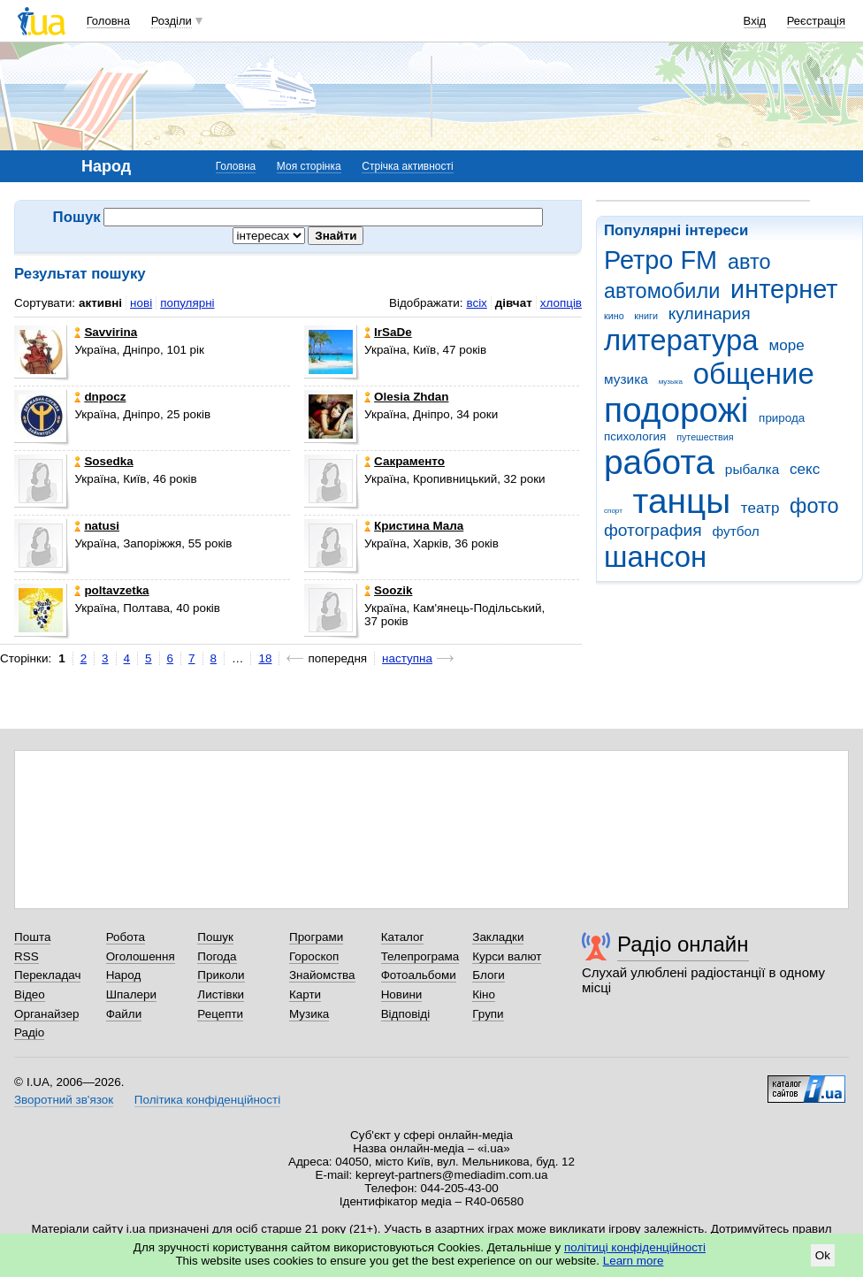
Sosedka (103, 461)
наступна (407, 658)
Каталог (402, 937)
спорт (613, 511)
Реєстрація (816, 20)
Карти (305, 994)
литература (681, 340)
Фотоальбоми (418, 975)
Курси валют (506, 956)
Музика (309, 1014)
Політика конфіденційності (207, 1099)
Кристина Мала (413, 525)
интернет (783, 289)
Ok (822, 1255)
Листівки (220, 994)
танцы (682, 501)
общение (753, 373)
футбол (735, 531)
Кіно (483, 994)
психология (635, 436)
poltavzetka (111, 590)
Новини (402, 994)
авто (749, 261)
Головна (108, 20)
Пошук (215, 937)
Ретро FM (660, 260)
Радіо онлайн (683, 944)
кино (614, 315)
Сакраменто (404, 461)
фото (814, 505)
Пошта (32, 937)
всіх (476, 303)
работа (659, 462)
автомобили (662, 290)
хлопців (561, 303)
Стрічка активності (407, 166)
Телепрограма (420, 956)
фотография (653, 530)
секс (805, 469)
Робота (125, 937)
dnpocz (100, 396)
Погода (216, 956)
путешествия (704, 437)
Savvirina (105, 332)
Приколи (220, 975)
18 (264, 658)
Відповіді (406, 1014)
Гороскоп (314, 956)
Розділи (171, 20)
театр (760, 508)
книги (646, 315)
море (786, 345)
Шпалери (131, 994)
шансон (655, 556)
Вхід (755, 20)
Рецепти (220, 1014)
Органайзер (46, 1014)
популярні (187, 303)
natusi (96, 525)
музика (626, 378)
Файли (124, 1014)
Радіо (29, 1032)
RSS (26, 956)
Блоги (488, 975)
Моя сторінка (309, 166)
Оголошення (140, 956)
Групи (487, 1014)
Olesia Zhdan (406, 396)
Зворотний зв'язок (63, 1099)
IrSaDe (388, 332)
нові (141, 303)
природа (782, 417)
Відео (29, 994)
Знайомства (322, 975)
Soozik (388, 590)
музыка (671, 382)
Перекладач (47, 975)
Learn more (633, 1260)
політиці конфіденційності (635, 1247)
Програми (316, 937)
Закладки (497, 937)
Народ (123, 975)
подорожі (676, 410)
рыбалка (752, 469)
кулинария (709, 313)
